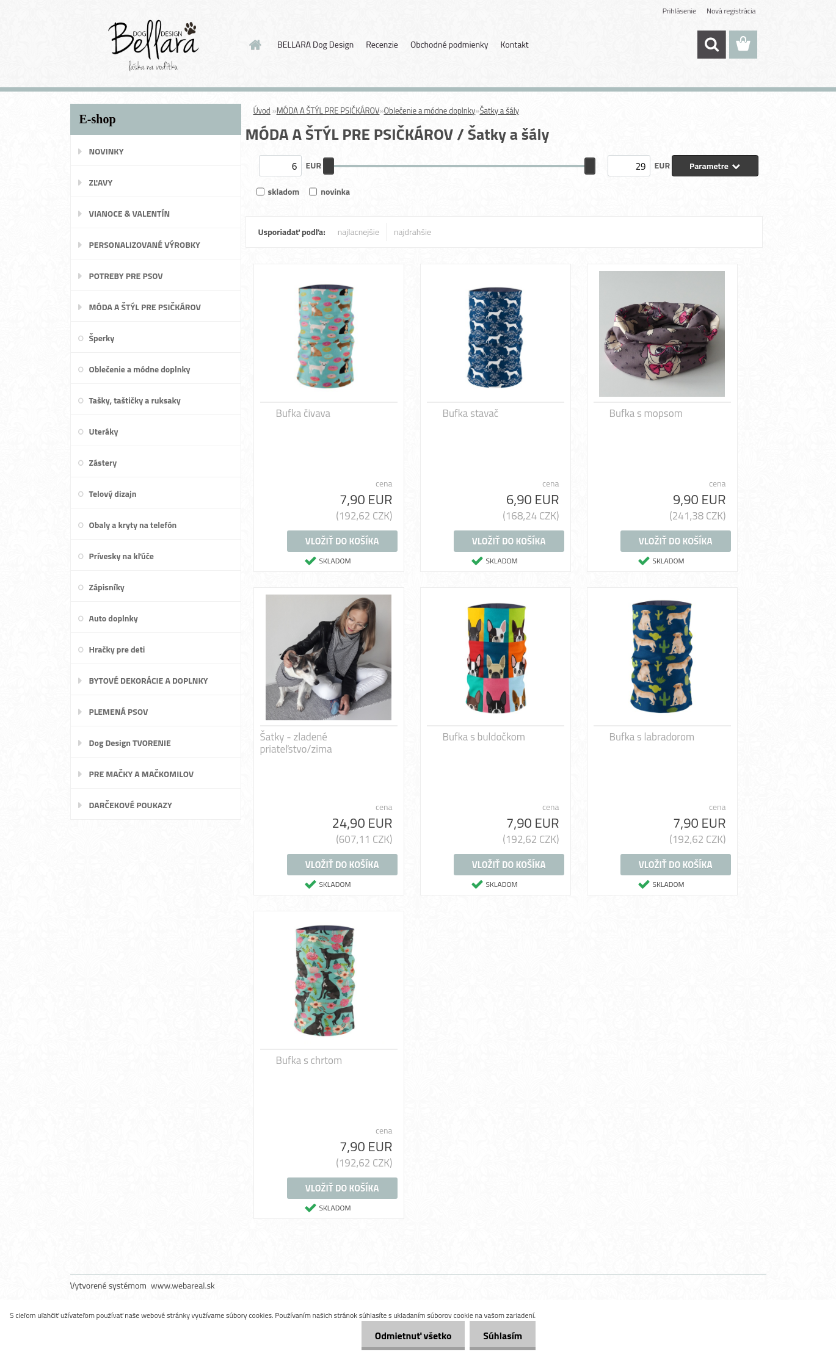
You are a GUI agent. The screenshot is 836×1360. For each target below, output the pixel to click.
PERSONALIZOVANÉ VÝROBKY (144, 244)
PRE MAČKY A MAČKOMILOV (141, 773)
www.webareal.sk (183, 1285)
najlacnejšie (358, 231)
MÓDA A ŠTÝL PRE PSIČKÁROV (145, 306)
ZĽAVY (101, 182)
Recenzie (382, 44)
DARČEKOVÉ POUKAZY (130, 804)
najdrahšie (412, 231)
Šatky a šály (499, 110)
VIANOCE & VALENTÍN (129, 213)
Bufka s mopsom (646, 413)
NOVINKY (106, 151)
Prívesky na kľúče (121, 555)
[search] (711, 45)
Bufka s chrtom (309, 1060)
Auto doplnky (113, 618)
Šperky (102, 337)
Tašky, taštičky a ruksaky (135, 400)
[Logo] (154, 45)
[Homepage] (254, 45)
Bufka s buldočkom (484, 737)
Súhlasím (500, 1335)
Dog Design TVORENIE (130, 742)
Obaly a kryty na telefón (133, 524)
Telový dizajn (113, 493)
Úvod (262, 110)
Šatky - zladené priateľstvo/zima (296, 743)
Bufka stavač (471, 413)
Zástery (103, 462)
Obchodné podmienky (449, 44)
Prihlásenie (679, 10)
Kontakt (515, 44)
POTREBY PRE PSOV (126, 275)
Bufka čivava (303, 413)
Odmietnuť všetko (407, 1335)
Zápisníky (107, 587)
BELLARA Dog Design (315, 44)
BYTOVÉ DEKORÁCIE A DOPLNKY (148, 680)
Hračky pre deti (117, 649)
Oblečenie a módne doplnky (140, 369)
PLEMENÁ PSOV (118, 711)
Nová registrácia (731, 10)
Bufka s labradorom (652, 737)
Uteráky (103, 431)
